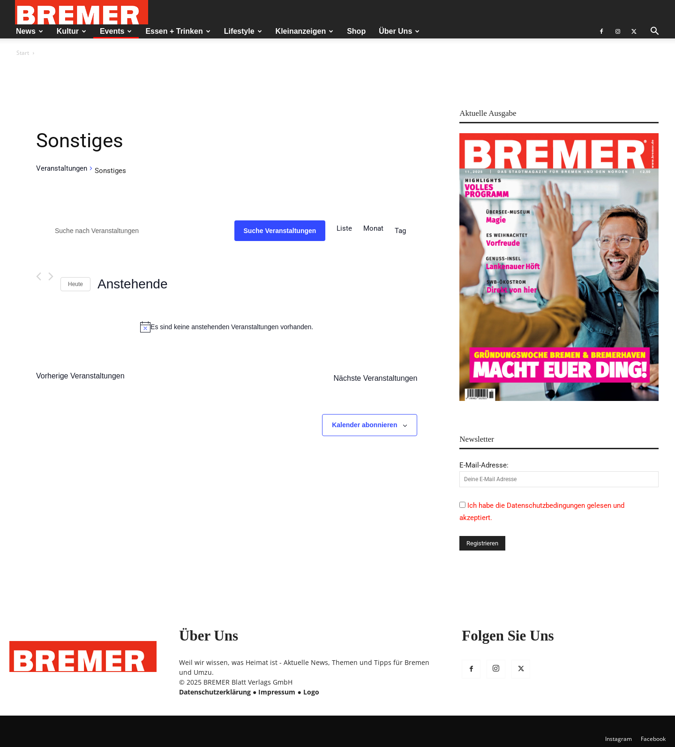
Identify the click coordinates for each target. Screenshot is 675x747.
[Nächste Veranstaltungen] (50, 276)
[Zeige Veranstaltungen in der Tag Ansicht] (400, 231)
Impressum (276, 691)
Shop (356, 31)
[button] (654, 32)
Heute (75, 284)
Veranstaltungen (61, 168)
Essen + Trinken (177, 31)
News (29, 31)
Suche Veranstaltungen (280, 230)
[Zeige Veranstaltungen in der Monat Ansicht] (373, 228)
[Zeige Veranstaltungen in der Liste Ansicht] (344, 228)
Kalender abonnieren (364, 425)
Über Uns (399, 31)
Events (116, 31)
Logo (311, 691)
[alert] (226, 327)
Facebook (653, 739)
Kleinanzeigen (305, 31)
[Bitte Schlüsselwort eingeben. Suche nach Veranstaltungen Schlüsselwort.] (135, 231)
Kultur (71, 31)
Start (22, 53)
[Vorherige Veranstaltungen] (38, 276)
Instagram (618, 739)
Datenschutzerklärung (215, 691)
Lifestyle (243, 31)
